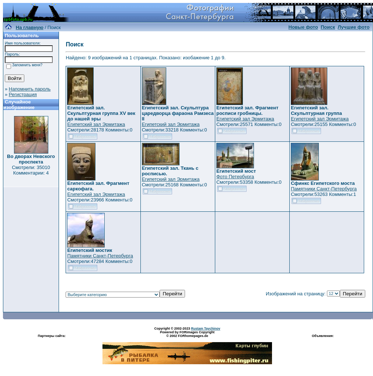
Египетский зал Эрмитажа (96, 124)
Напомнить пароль (29, 89)
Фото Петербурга (235, 176)
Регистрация (23, 94)
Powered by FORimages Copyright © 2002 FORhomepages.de (187, 334)
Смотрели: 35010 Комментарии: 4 (31, 170)
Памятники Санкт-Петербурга (323, 188)
